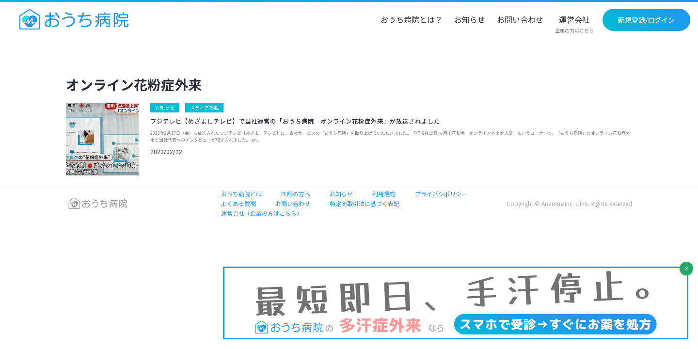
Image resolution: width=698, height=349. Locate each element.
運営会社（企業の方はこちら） (261, 213)
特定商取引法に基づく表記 (364, 203)
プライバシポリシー (441, 194)
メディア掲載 (204, 107)
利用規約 (384, 194)
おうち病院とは (241, 194)
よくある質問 (238, 203)
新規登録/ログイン (646, 20)
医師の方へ (295, 194)
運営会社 (574, 25)
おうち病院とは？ (412, 20)
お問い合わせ (520, 20)
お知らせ (469, 20)
